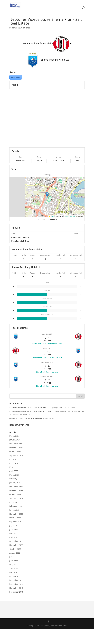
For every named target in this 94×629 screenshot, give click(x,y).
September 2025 (16, 455)
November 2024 (16, 490)
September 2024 (16, 498)
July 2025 (13, 459)
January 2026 (14, 440)
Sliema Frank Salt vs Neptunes (47, 372)
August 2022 (14, 553)
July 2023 (13, 525)
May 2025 (13, 467)
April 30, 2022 (47, 334)
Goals (24, 255)
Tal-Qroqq (47, 175)
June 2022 (13, 560)
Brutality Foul (60, 255)
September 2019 (16, 592)
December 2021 (16, 580)
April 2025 (13, 471)
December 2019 (16, 584)
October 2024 (15, 494)
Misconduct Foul (76, 255)
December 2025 (16, 443)
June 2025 (13, 463)
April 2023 (13, 537)
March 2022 (14, 572)
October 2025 (15, 451)
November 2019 (16, 588)
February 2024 (15, 506)
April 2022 (13, 568)
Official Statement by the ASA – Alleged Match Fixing (31, 418)
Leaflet (52, 216)
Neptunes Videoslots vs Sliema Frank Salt (47, 358)
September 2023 (16, 521)
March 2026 (14, 436)
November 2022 (16, 545)
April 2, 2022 (47, 348)
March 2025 (14, 475)
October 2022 (15, 549)
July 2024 (13, 502)
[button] (47, 194)
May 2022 (13, 564)
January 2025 (14, 482)
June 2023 (13, 529)
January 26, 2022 (47, 362)
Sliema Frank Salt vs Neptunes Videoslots (47, 344)
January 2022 (14, 576)
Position (14, 255)
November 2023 (16, 514)
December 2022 (16, 541)
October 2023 (15, 518)
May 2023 (13, 533)
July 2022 (13, 556)
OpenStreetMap (70, 216)
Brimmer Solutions (59, 625)
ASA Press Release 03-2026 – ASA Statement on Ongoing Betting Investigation (42, 407)
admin (14, 28)
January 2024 (14, 510)
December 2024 (16, 486)
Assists (32, 255)
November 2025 (16, 447)
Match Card (15, 77)
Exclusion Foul (45, 255)
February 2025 (15, 479)
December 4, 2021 (47, 376)
